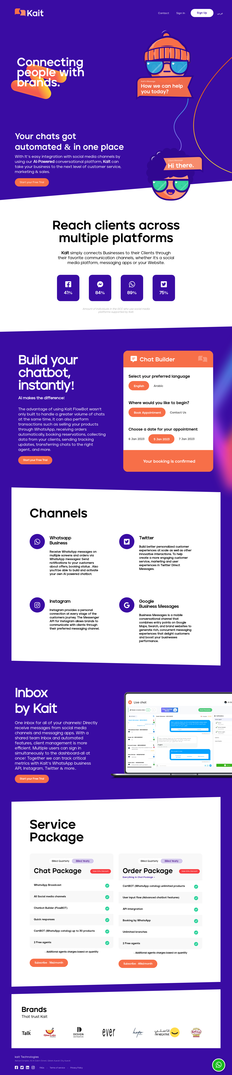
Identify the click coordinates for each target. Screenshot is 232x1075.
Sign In (180, 13)
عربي (220, 13)
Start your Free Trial (32, 182)
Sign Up (202, 13)
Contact (163, 13)
